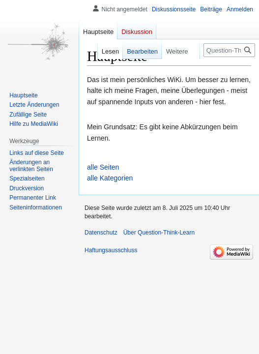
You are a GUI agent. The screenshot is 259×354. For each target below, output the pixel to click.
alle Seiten (103, 167)
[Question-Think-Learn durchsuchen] (229, 50)
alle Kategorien (110, 178)
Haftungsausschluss (111, 250)
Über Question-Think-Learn (159, 232)
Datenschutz (101, 232)
